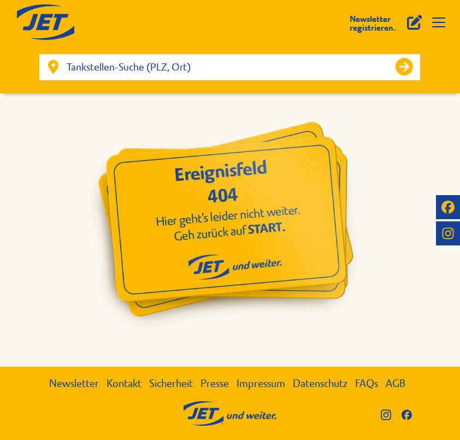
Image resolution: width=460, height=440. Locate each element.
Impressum (261, 383)
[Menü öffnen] (438, 22)
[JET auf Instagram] (448, 233)
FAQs (366, 383)
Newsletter (74, 383)
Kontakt (124, 383)
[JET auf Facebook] (448, 207)
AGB (395, 383)
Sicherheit (171, 383)
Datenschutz (320, 383)
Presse (214, 383)
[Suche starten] (404, 67)
